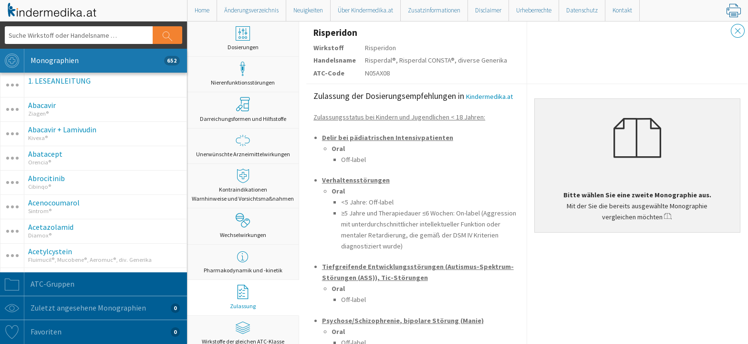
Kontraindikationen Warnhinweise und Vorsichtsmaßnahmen (243, 185)
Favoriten (90, 332)
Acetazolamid (50, 227)
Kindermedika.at (489, 96)
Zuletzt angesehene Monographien (90, 308)
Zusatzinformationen (434, 10)
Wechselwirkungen (243, 225)
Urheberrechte (533, 10)
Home (202, 10)
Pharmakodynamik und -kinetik (243, 261)
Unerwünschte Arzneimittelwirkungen (243, 145)
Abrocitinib (46, 178)
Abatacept (45, 154)
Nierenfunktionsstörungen (243, 74)
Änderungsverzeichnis (251, 10)
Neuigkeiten (308, 10)
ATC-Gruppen (37, 284)
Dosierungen (243, 38)
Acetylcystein (50, 251)
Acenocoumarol (54, 202)
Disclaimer (488, 10)
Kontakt (622, 10)
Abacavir (42, 105)
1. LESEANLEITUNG (59, 81)
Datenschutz (582, 10)
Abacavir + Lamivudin (62, 129)
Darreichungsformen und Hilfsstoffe (243, 109)
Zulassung (243, 297)
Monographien (90, 61)
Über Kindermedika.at (365, 10)
